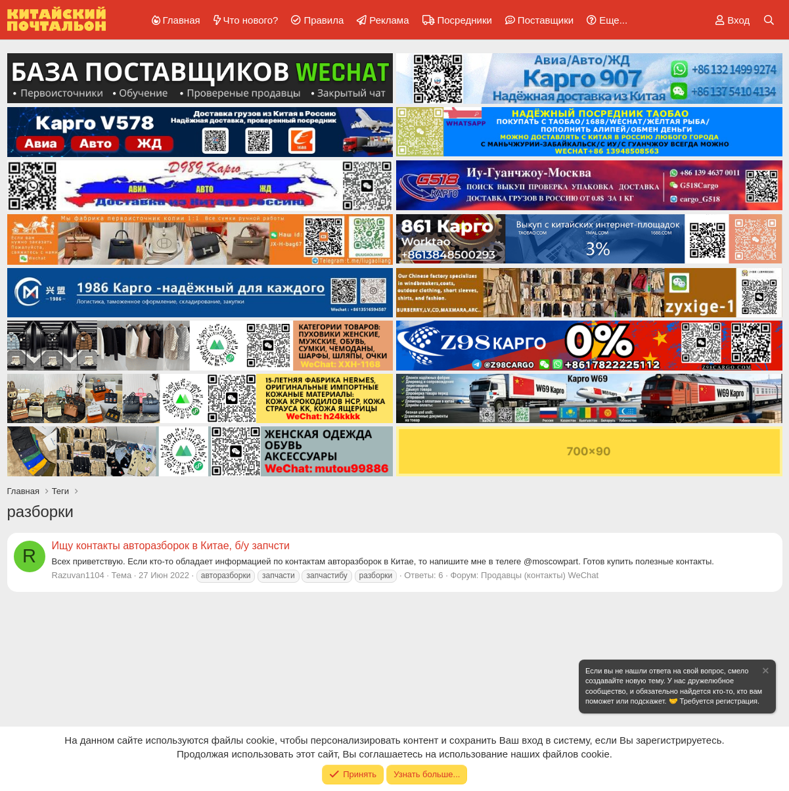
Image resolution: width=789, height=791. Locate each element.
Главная (181, 20)
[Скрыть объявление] (764, 672)
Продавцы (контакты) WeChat (539, 575)
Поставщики (546, 20)
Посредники (465, 20)
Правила (324, 20)
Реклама (389, 20)
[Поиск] (769, 20)
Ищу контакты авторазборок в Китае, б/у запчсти (171, 545)
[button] (604, 20)
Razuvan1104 (78, 575)
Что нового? (251, 20)
